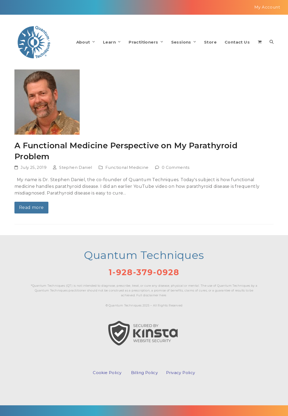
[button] (260, 42)
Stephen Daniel (75, 167)
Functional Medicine (127, 167)
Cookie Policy (107, 372)
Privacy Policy (180, 372)
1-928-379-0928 (144, 272)
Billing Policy (144, 372)
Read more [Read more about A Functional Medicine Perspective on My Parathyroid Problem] (31, 207)
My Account (267, 7)
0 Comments (176, 167)
